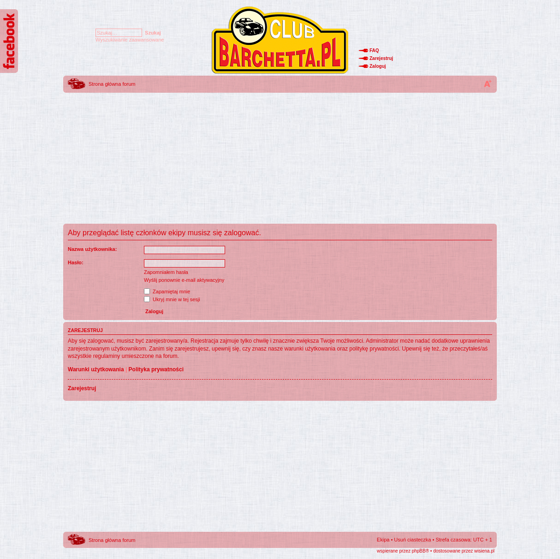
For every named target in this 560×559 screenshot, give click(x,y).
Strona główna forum (112, 84)
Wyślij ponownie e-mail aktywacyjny (184, 280)
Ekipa (383, 539)
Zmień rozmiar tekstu (487, 83)
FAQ (374, 50)
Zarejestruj (381, 58)
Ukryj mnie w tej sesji (172, 299)
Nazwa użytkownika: (92, 249)
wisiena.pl (484, 550)
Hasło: (75, 262)
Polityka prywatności (156, 369)
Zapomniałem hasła (166, 272)
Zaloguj (377, 66)
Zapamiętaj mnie (167, 291)
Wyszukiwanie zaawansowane (129, 39)
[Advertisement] (280, 159)
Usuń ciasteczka (412, 539)
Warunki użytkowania (96, 369)
